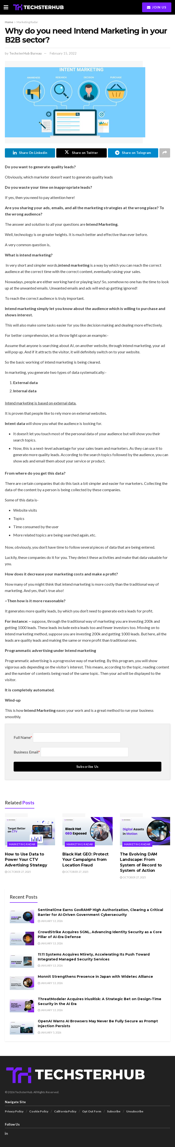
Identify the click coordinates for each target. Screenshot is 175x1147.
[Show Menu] (6, 7)
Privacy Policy (14, 1111)
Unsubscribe (134, 1111)
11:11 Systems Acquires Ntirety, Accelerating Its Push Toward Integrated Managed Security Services (94, 956)
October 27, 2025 (18, 872)
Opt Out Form (91, 1111)
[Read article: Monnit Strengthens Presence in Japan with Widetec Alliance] (22, 983)
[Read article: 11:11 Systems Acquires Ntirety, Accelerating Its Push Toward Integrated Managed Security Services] (22, 961)
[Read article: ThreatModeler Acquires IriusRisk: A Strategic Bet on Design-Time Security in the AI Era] (22, 1005)
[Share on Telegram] (133, 153)
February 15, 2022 (63, 53)
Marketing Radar (27, 22)
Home (9, 22)
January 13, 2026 (50, 921)
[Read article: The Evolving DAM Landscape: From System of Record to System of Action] (145, 831)
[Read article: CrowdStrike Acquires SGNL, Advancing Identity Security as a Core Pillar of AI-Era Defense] (22, 939)
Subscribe (113, 1111)
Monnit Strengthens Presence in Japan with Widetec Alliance (95, 977)
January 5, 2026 (49, 1032)
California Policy (65, 1111)
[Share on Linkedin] (30, 153)
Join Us (156, 7)
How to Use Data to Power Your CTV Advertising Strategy (26, 859)
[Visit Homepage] (38, 7)
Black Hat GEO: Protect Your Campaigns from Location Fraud (85, 859)
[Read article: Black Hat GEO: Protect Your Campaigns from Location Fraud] (87, 831)
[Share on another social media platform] (164, 153)
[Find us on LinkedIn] (6, 1133)
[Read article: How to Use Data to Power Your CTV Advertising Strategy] (30, 831)
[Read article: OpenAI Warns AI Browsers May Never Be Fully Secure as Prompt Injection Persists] (22, 1028)
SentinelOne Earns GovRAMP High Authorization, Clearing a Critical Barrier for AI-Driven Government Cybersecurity (100, 912)
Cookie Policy (38, 1111)
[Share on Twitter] (81, 153)
